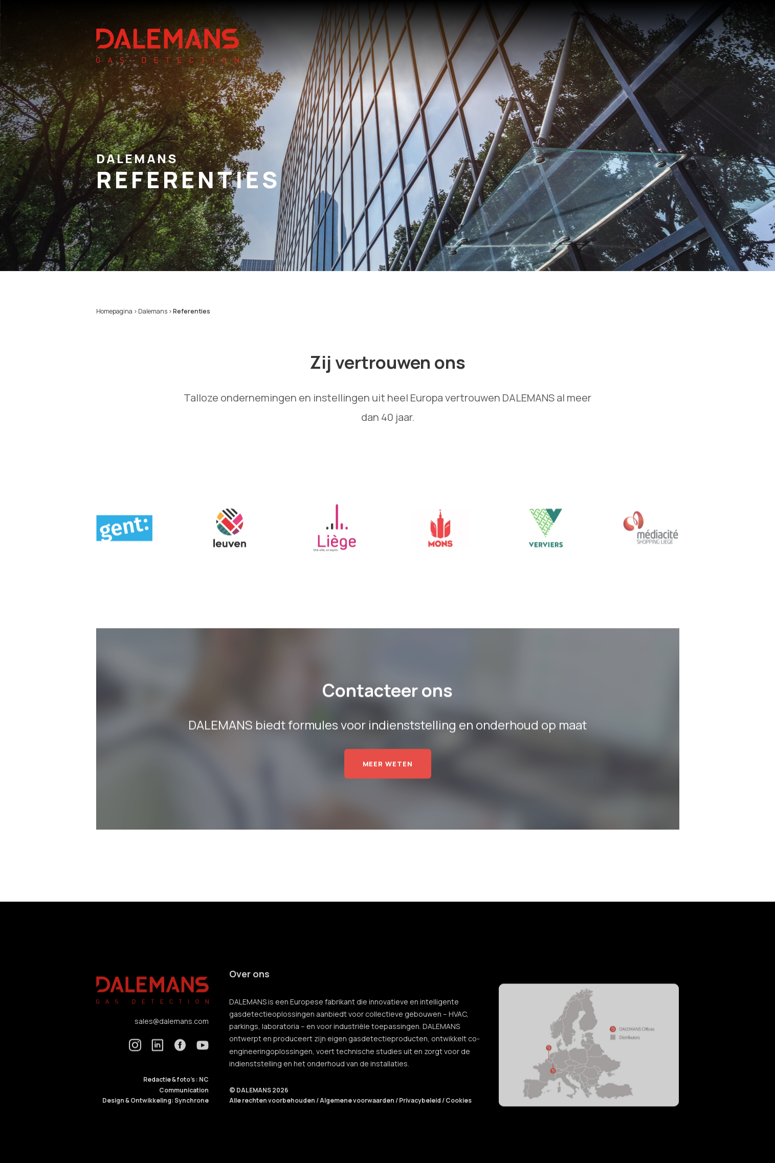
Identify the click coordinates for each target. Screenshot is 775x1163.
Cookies (459, 1116)
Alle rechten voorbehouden (272, 1116)
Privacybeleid (420, 1116)
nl (666, 34)
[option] (124, 544)
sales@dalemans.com (172, 1037)
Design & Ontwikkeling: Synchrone (155, 1116)
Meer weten (388, 779)
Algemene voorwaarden (357, 1116)
